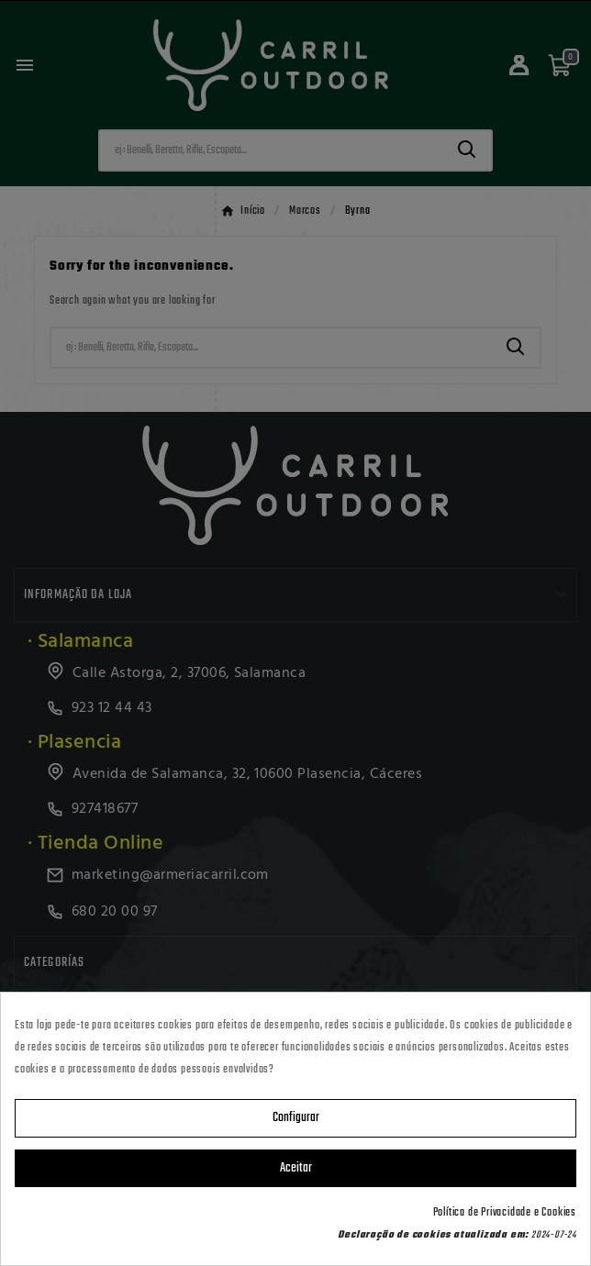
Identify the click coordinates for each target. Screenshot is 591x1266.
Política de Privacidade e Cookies (504, 1213)
